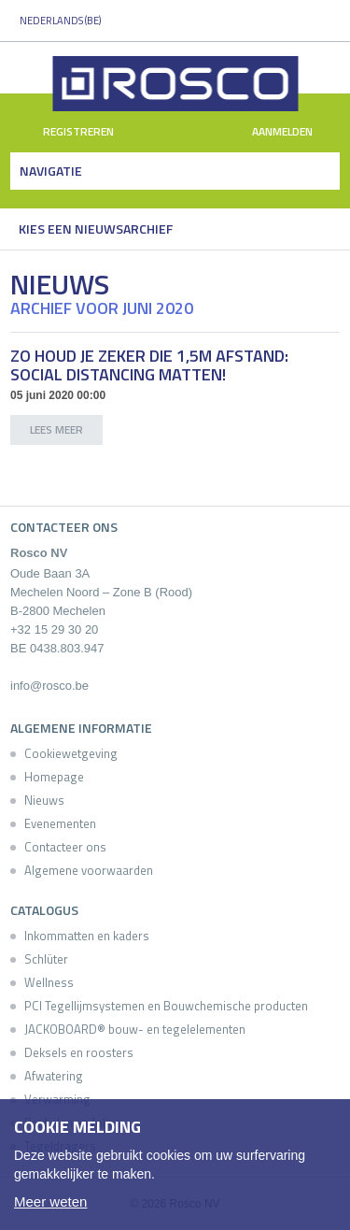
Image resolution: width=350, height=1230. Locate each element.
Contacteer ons (65, 846)
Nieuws (44, 800)
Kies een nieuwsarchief (96, 228)
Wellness (49, 982)
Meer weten (50, 1201)
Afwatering (53, 1075)
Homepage (54, 776)
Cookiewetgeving (71, 753)
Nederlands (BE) (60, 20)
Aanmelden (293, 132)
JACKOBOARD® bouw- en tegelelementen (134, 1029)
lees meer (56, 429)
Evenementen (60, 823)
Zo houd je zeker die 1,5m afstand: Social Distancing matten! (149, 365)
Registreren (67, 132)
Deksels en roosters (78, 1052)
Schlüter (46, 959)
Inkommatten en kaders (86, 935)
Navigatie (51, 170)
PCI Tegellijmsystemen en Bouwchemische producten (166, 1005)
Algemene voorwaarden (88, 870)
